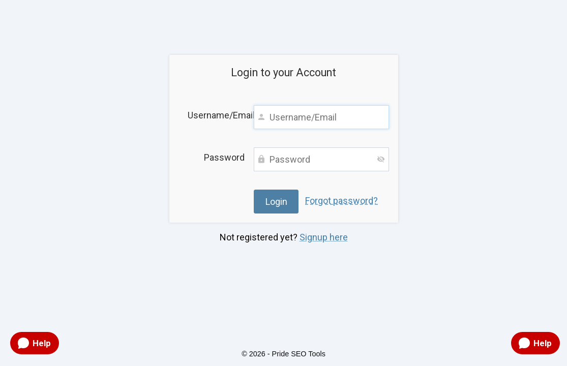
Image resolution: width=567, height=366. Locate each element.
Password (224, 157)
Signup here (324, 237)
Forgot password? (341, 200)
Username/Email (216, 115)
